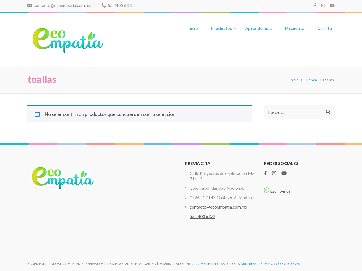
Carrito (324, 28)
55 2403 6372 (118, 5)
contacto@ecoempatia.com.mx (59, 5)
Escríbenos (277, 190)
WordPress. (247, 264)
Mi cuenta (294, 28)
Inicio (192, 28)
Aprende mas (258, 28)
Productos (221, 28)
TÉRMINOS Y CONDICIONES (279, 264)
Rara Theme (200, 264)
